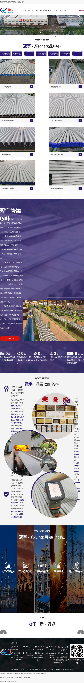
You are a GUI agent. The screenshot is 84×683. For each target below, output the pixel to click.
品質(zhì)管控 (55, 12)
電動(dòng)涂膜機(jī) (13, 673)
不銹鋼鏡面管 (65, 54)
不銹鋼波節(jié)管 (29, 53)
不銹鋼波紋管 (41, 54)
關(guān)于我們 (31, 12)
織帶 (20, 673)
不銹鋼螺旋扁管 (76, 53)
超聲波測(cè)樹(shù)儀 (28, 673)
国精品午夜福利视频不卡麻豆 (8, 681)
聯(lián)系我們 (67, 12)
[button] (4, 17)
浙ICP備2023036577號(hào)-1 (64, 669)
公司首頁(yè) (23, 12)
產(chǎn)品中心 (39, 12)
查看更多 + (10, 338)
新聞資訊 (61, 12)
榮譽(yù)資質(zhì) (47, 12)
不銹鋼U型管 (17, 54)
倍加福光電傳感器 (41, 673)
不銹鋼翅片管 (53, 54)
